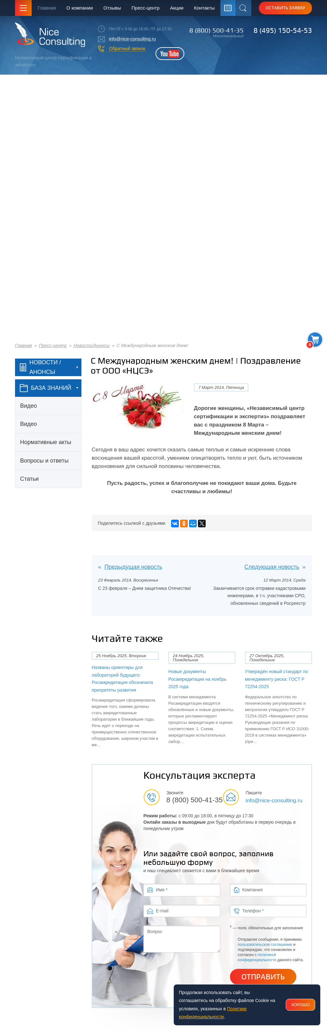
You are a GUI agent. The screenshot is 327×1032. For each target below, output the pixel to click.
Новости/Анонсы (91, 345)
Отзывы (112, 8)
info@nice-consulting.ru (132, 38)
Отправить (263, 976)
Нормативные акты (45, 442)
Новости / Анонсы (40, 367)
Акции (177, 8)
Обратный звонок (127, 48)
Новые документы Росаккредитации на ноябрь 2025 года (197, 679)
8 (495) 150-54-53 (283, 30)
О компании (79, 8)
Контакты (204, 8)
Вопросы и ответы (44, 460)
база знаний (45, 388)
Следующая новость (271, 567)
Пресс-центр (146, 8)
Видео (28, 406)
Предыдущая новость (133, 567)
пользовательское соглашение (265, 944)
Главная (47, 8)
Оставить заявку (285, 7)
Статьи (29, 479)
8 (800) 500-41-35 (216, 30)
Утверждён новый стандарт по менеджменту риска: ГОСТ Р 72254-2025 (276, 679)
